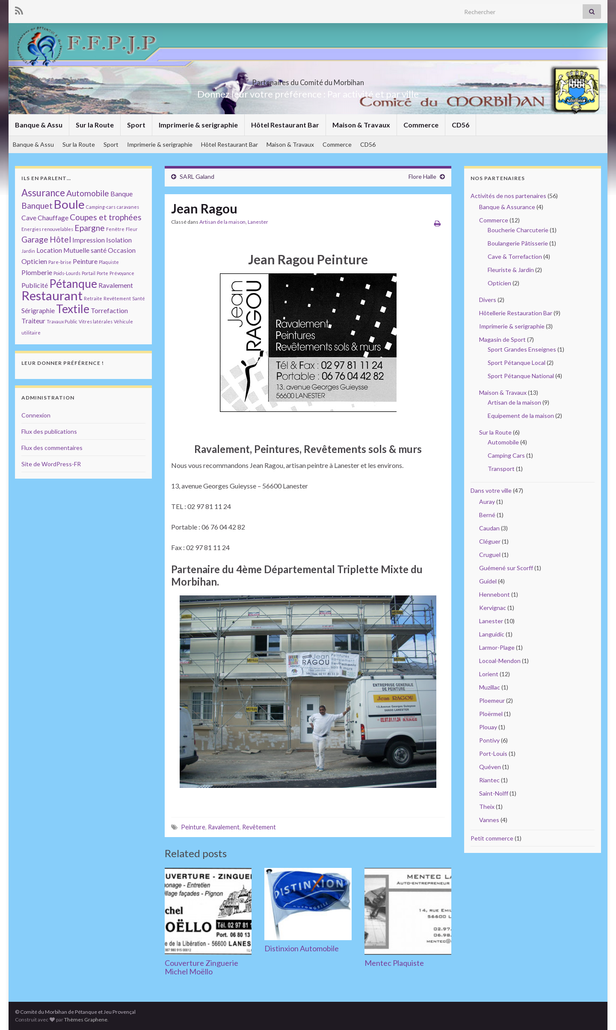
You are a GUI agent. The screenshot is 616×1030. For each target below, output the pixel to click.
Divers (487, 299)
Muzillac (489, 687)
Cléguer (489, 541)
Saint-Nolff (493, 793)
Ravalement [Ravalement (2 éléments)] (115, 285)
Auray (487, 501)
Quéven (490, 766)
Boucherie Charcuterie (518, 230)
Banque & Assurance (507, 206)
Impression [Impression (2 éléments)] (88, 240)
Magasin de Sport (502, 339)
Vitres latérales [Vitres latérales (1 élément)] (96, 321)
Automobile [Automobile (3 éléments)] (87, 193)
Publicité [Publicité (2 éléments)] (34, 285)
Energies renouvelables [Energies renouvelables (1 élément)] (47, 229)
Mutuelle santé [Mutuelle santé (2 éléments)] (85, 250)
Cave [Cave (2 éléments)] (28, 217)
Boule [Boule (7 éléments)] (69, 204)
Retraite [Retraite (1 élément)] (93, 298)
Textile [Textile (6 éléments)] (72, 309)
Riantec (489, 780)
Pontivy (489, 740)
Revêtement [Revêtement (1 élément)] (117, 298)
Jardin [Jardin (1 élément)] (28, 251)
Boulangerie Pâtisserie (518, 243)
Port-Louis (493, 753)
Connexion (35, 415)
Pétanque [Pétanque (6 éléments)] (73, 283)
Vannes (489, 819)
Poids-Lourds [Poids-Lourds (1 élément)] (66, 273)
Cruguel (489, 554)
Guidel (488, 581)
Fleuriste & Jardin (511, 269)
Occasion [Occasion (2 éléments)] (122, 250)
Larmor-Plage (497, 647)
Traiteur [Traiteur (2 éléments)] (33, 321)
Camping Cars (506, 455)
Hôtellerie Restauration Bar (515, 313)
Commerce (420, 125)
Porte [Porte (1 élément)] (102, 273)
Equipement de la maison (521, 415)
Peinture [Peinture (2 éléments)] (85, 261)
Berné (487, 514)
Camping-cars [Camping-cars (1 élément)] (101, 207)
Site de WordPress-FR (51, 464)
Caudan (489, 528)
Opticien (499, 283)
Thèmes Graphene (85, 1019)
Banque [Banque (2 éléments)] (121, 193)
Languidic (491, 634)
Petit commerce (492, 838)
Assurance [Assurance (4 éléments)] (43, 192)
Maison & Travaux (361, 125)
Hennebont (494, 594)
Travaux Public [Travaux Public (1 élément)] (62, 321)
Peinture (193, 827)
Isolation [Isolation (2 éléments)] (119, 240)
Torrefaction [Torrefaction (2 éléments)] (109, 310)
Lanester (258, 222)
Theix (487, 806)
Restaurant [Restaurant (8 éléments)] (52, 295)
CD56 (460, 125)
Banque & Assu (38, 125)
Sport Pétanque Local (516, 362)
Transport (501, 468)
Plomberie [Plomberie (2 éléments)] (36, 272)
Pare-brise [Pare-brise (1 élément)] (59, 262)
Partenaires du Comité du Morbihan (308, 79)
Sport (136, 125)
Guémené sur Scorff (506, 567)
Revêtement (259, 827)
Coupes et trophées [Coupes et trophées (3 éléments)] (106, 217)
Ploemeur (492, 700)
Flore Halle (422, 176)
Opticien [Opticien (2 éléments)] (34, 261)
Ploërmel (491, 713)
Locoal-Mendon (500, 660)
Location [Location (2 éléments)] (49, 250)
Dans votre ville (491, 490)
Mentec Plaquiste (394, 963)
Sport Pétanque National (521, 375)
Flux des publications (49, 431)
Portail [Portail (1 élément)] (88, 273)
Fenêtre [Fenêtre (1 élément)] (115, 229)
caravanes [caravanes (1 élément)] (128, 207)
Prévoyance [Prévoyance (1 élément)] (122, 273)
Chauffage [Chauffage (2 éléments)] (53, 217)
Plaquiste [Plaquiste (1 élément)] (109, 262)
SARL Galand (197, 176)
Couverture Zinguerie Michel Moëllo (201, 967)
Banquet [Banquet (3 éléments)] (37, 205)
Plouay (488, 727)
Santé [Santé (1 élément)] (138, 298)
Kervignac (492, 607)
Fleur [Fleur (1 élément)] (132, 229)
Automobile (503, 442)
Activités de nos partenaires (508, 195)
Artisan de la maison (222, 222)
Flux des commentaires (52, 447)
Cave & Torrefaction (515, 256)
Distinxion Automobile (301, 948)
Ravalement (224, 827)
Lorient (488, 674)
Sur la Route (95, 125)
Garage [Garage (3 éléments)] (34, 239)
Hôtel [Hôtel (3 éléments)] (60, 239)
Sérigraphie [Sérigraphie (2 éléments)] (38, 310)
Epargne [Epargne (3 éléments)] (89, 228)
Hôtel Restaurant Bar (285, 125)
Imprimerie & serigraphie (198, 125)
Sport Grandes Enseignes (522, 349)
